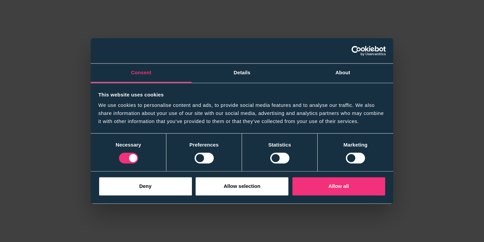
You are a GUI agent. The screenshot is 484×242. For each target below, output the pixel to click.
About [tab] (342, 72)
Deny (145, 186)
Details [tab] (242, 72)
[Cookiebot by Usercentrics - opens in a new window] (356, 51)
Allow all (338, 186)
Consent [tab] (141, 72)
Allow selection (242, 186)
